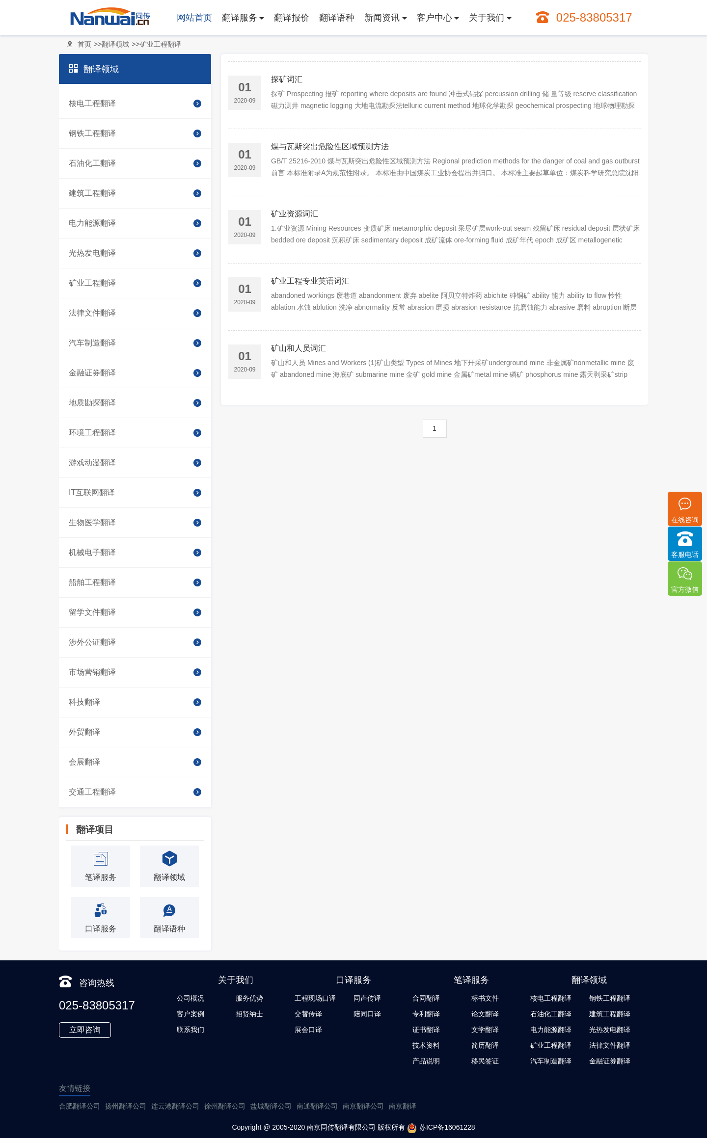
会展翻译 (135, 762)
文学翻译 (485, 1029)
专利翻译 (426, 1014)
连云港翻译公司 (175, 1106)
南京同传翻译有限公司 (341, 1127)
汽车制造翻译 (135, 343)
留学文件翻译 (135, 612)
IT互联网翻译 (135, 492)
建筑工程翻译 (135, 193)
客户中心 (434, 18)
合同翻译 (426, 998)
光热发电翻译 (135, 253)
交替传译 (308, 1014)
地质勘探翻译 (135, 403)
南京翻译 (402, 1106)
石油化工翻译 (135, 163)
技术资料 (426, 1045)
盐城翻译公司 (271, 1106)
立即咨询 (85, 1030)
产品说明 (426, 1061)
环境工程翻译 (135, 433)
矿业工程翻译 (160, 44)
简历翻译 (485, 1045)
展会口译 (308, 1029)
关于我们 (486, 18)
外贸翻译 (135, 732)
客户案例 (190, 1014)
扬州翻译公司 (125, 1106)
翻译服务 (239, 18)
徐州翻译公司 (224, 1106)
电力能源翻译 (135, 223)
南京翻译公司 (363, 1106)
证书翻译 (426, 1029)
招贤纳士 (249, 1014)
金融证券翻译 (135, 373)
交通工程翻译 (135, 792)
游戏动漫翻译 (135, 462)
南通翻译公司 (317, 1106)
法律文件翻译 (135, 313)
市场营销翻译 (135, 672)
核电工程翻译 (135, 103)
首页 (84, 44)
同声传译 (367, 998)
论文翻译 (485, 1014)
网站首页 (194, 18)
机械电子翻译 (135, 552)
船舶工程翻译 (135, 582)
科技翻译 (135, 702)
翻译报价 (291, 18)
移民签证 (485, 1061)
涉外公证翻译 (135, 642)
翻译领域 (115, 44)
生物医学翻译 (135, 522)
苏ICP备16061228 (441, 1128)
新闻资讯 (382, 18)
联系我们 (190, 1029)
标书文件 (485, 998)
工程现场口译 (315, 998)
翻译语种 (336, 18)
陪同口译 (367, 1014)
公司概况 (190, 998)
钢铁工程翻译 (135, 133)
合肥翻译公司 (79, 1106)
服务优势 (249, 998)
